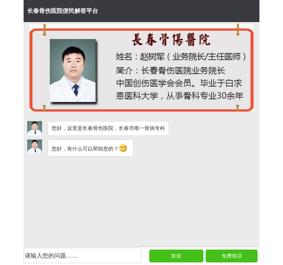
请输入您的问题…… (51, 255)
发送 (176, 256)
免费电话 (231, 256)
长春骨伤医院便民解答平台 (62, 11)
